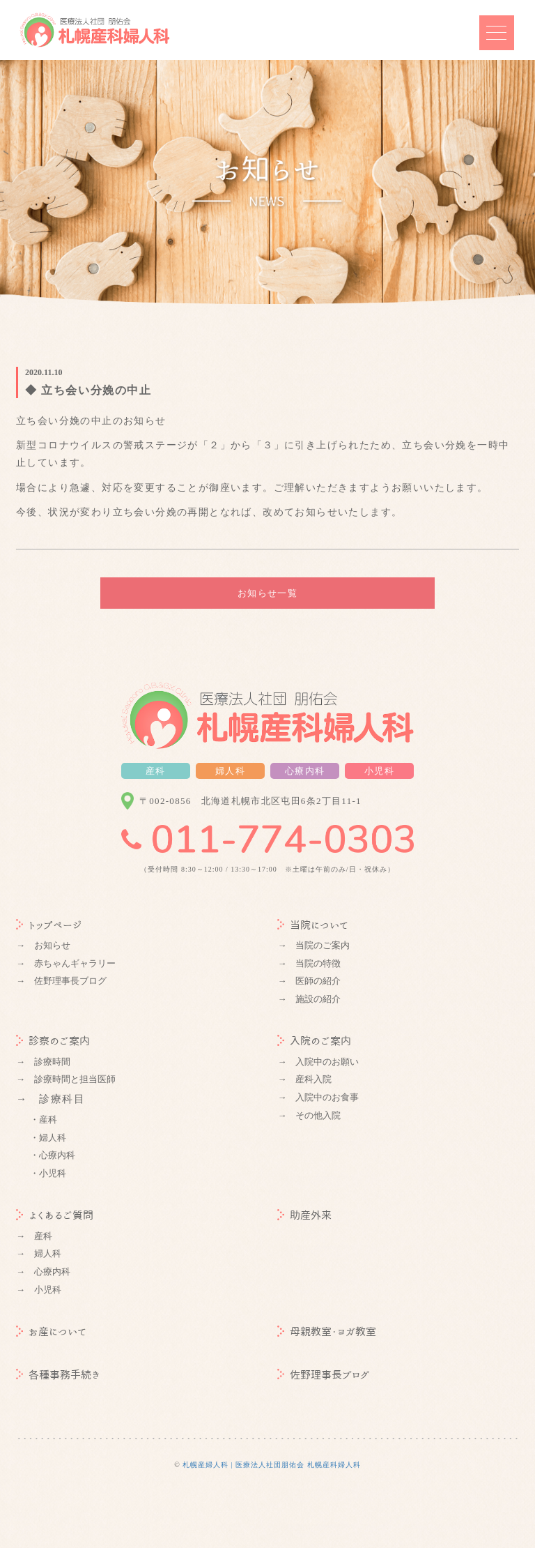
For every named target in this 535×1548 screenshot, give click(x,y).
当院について (312, 925)
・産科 (43, 1119)
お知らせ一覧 (267, 593)
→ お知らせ (43, 945)
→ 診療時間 (43, 1061)
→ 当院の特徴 (309, 963)
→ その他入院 (309, 1115)
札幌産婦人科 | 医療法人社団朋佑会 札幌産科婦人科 (272, 1465)
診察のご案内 (53, 1040)
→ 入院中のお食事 (318, 1097)
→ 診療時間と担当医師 (66, 1079)
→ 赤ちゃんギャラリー (66, 963)
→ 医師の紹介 (309, 981)
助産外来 (304, 1215)
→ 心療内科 (43, 1271)
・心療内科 (52, 1155)
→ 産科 (34, 1236)
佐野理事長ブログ (323, 1374)
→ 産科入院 (304, 1079)
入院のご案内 (314, 1040)
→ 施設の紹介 (309, 999)
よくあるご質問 (54, 1215)
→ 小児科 (38, 1289)
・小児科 (48, 1173)
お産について (51, 1331)
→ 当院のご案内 (313, 945)
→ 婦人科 (38, 1253)
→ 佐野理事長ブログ (61, 981)
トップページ (49, 925)
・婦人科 (48, 1137)
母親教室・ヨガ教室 (326, 1331)
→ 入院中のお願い (318, 1061)
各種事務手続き (58, 1374)
